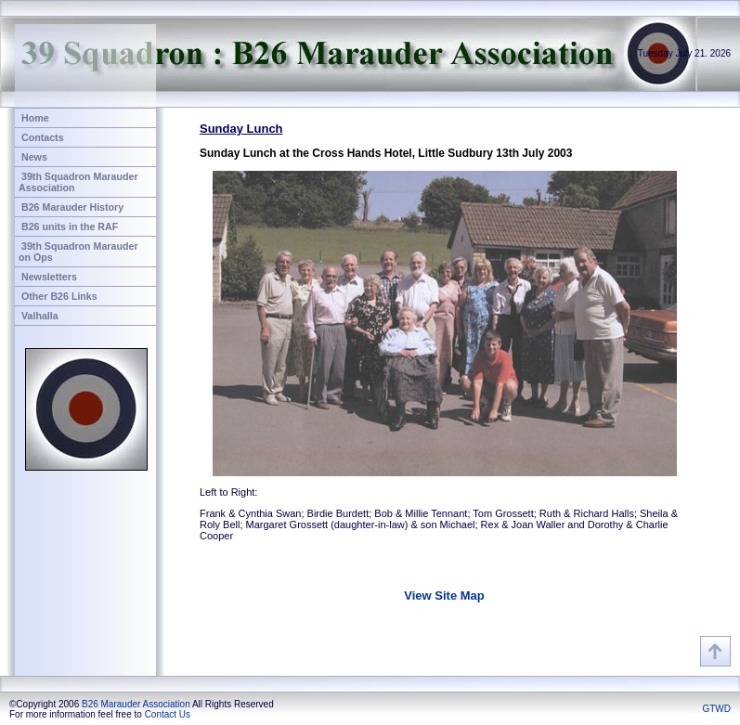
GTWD (716, 709)
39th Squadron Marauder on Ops (78, 251)
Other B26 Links (59, 296)
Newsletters (49, 276)
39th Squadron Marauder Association (78, 182)
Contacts (42, 137)
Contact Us (167, 714)
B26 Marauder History (72, 207)
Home (35, 117)
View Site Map (444, 595)
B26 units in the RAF (69, 226)
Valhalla (39, 315)
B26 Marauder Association (136, 704)
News (34, 156)
